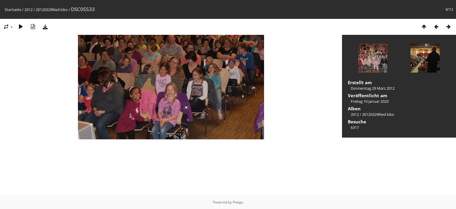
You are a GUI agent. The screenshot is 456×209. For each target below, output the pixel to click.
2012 (28, 9)
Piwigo (238, 202)
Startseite (13, 9)
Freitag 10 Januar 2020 (370, 101)
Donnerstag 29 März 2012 (373, 88)
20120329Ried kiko (52, 9)
